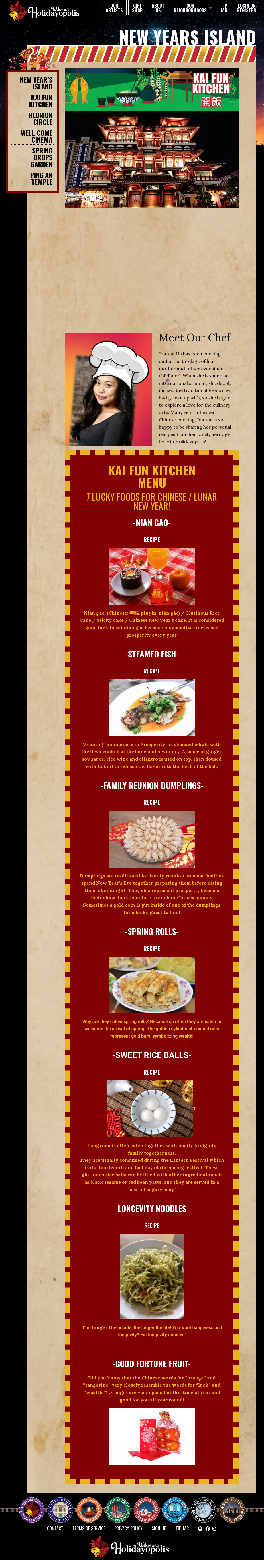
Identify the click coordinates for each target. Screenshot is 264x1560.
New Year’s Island (36, 83)
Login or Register (246, 8)
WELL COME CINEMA (36, 136)
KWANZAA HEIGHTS (120, 1505)
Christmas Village (148, 1505)
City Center (60, 1505)
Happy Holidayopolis (34, 1505)
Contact (55, 1528)
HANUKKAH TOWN (177, 1505)
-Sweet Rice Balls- (152, 1055)
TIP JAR (224, 8)
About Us (158, 8)
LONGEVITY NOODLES (152, 1208)
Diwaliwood (91, 1502)
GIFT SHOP (137, 8)
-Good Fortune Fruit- (152, 1363)
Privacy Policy (128, 1528)
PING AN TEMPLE (41, 178)
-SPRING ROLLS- (152, 931)
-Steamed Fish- (151, 654)
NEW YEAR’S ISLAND (203, 1507)
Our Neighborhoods (190, 8)
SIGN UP (159, 1528)
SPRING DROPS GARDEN (41, 157)
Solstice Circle (232, 1505)
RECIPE (151, 539)
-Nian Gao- (152, 522)
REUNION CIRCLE (40, 118)
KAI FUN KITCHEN (40, 100)
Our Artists (114, 8)
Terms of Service (88, 1528)
